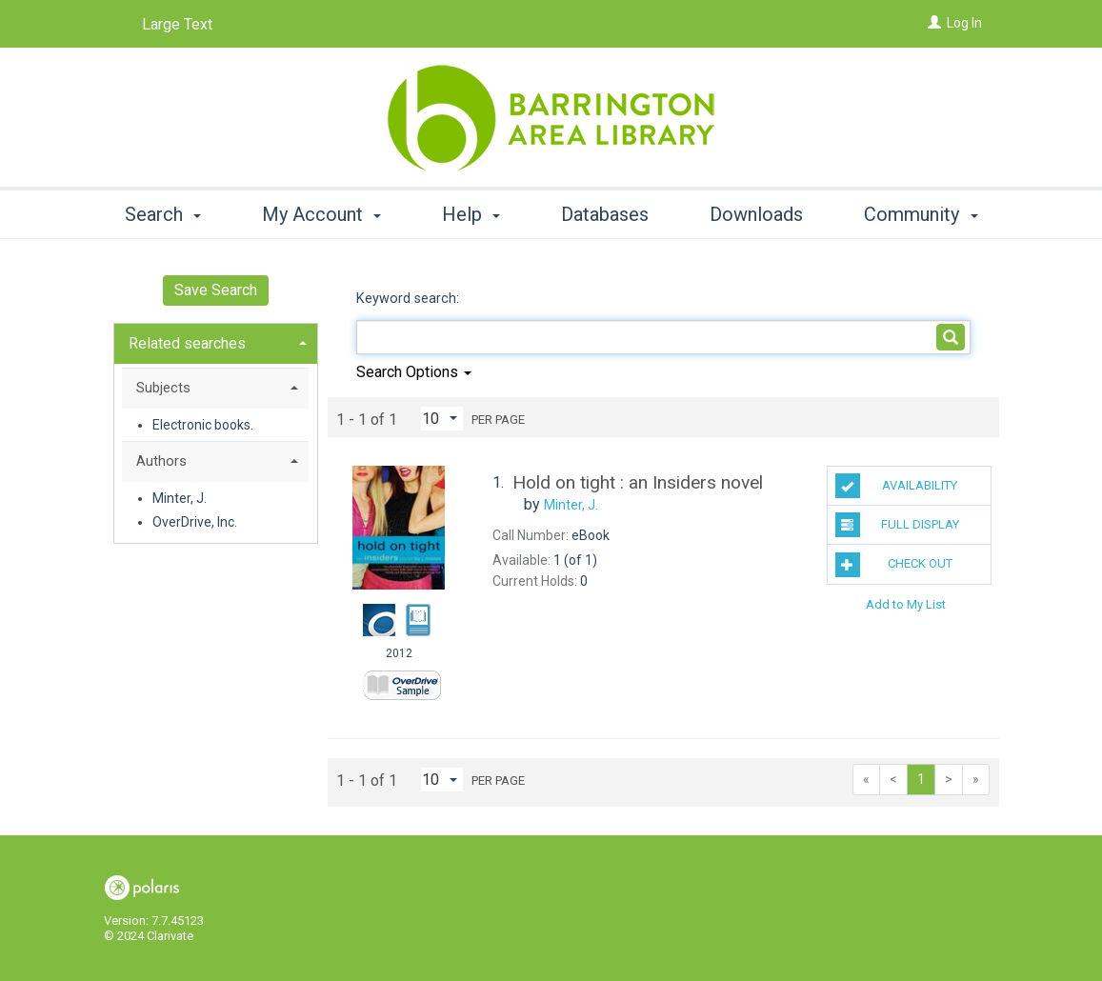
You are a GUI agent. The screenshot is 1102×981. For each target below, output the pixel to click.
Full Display (897, 524)
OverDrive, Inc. (194, 522)
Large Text (177, 24)
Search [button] (163, 214)
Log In (964, 22)
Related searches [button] (187, 343)
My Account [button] (321, 214)
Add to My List (906, 604)
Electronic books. (202, 424)
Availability (896, 485)
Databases (605, 214)
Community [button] (920, 214)
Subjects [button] (163, 387)
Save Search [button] (215, 290)
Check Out (893, 564)
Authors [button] (161, 461)
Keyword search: (409, 298)
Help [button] (471, 214)
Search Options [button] (413, 372)
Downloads (756, 214)
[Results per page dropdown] (442, 418)
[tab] (215, 341)
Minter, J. (179, 498)
